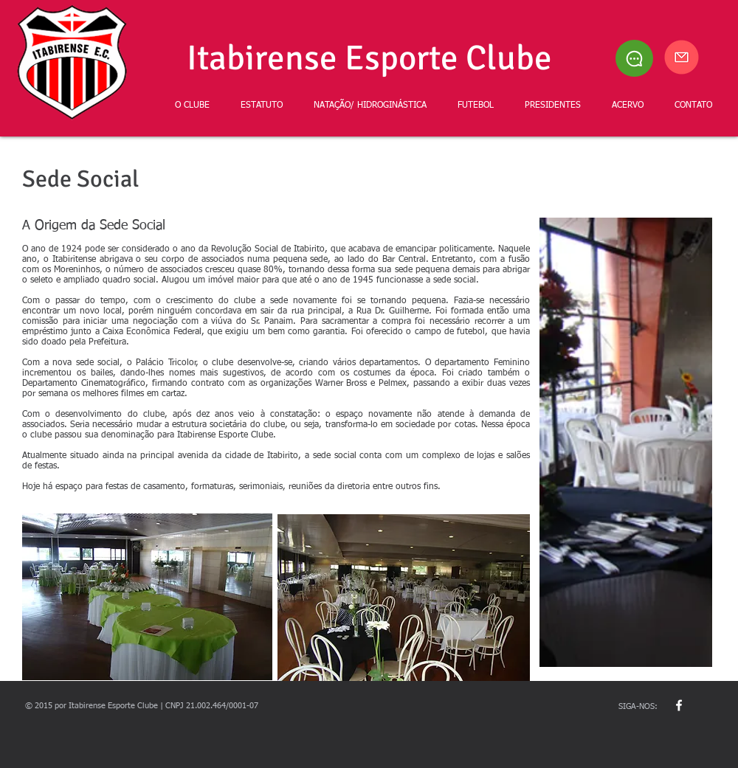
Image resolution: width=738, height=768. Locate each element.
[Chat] (634, 58)
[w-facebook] (679, 705)
